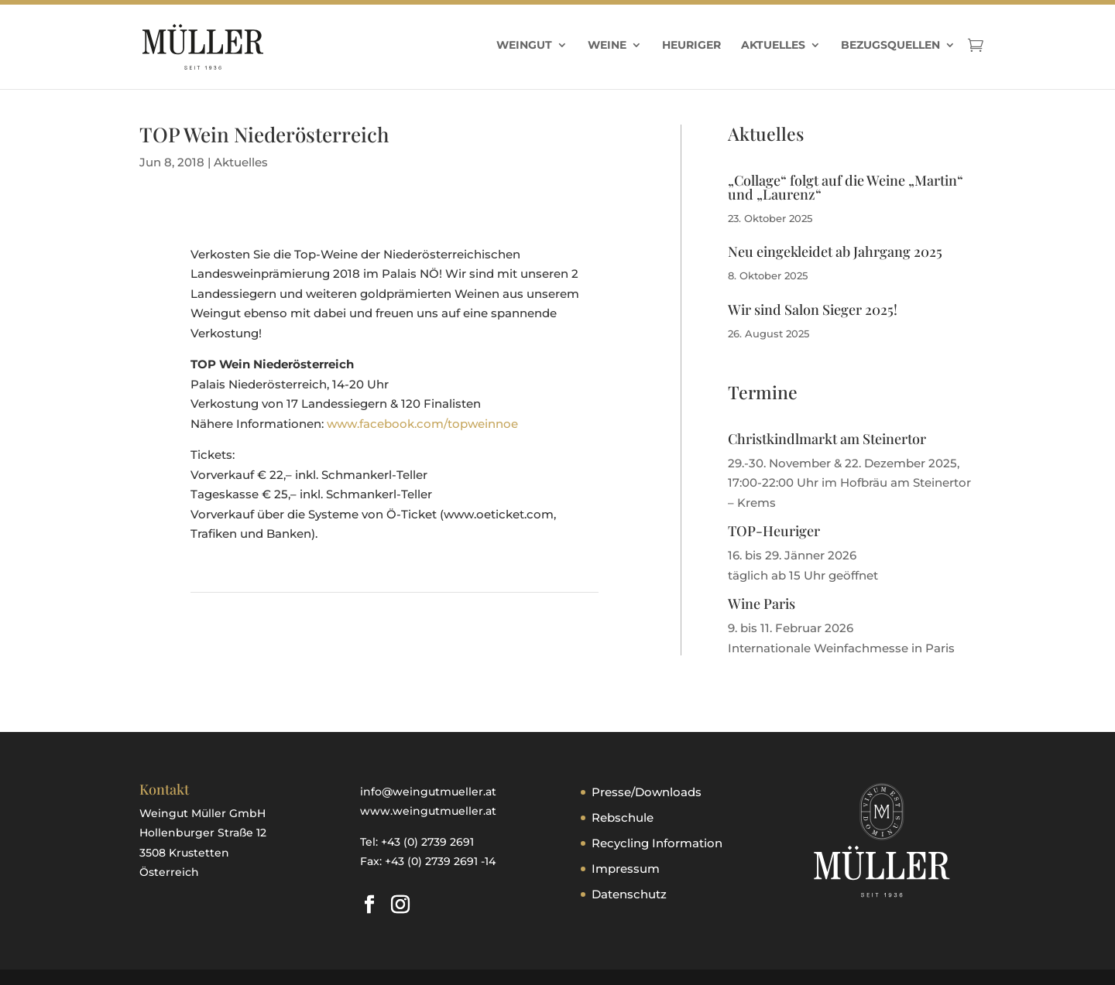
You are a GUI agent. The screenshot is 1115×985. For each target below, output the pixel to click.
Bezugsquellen (890, 45)
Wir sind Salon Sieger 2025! (812, 309)
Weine (607, 45)
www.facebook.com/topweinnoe (422, 423)
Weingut (524, 45)
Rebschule (623, 817)
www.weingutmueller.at (428, 811)
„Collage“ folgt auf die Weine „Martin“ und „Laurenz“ (845, 187)
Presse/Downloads (647, 792)
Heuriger (691, 45)
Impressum (626, 868)
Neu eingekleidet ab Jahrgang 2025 (835, 251)
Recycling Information (657, 843)
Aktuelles (773, 45)
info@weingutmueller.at (428, 792)
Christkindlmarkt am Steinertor (827, 438)
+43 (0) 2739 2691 (427, 842)
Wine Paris (761, 603)
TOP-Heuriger (774, 531)
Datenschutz (629, 894)
